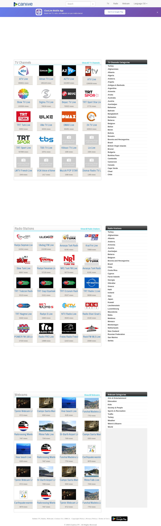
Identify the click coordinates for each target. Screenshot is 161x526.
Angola (111, 82)
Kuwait (111, 302)
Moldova (111, 318)
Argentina (112, 88)
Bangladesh (113, 114)
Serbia (110, 341)
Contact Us (59, 518)
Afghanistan (113, 69)
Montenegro (113, 325)
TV (108, 3)
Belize (110, 127)
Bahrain (111, 111)
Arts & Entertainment (117, 398)
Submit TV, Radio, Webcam (42, 518)
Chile (110, 174)
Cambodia (112, 158)
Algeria (111, 75)
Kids (110, 404)
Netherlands (113, 328)
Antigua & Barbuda (116, 85)
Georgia (111, 280)
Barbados (112, 117)
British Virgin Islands (117, 146)
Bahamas (112, 107)
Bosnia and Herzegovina (118, 139)
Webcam (126, 3)
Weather (111, 420)
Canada (111, 165)
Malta (110, 315)
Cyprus (111, 273)
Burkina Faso (113, 155)
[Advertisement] (80, 37)
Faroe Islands (114, 277)
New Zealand (113, 331)
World (110, 427)
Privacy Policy (91, 518)
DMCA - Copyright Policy (75, 518)
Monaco (111, 321)
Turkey (111, 66)
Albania (111, 72)
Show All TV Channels (91, 62)
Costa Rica (112, 270)
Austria (111, 101)
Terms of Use (104, 518)
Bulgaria (111, 152)
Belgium (111, 123)
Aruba (110, 95)
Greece (111, 286)
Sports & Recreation (116, 411)
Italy (109, 296)
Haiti (110, 289)
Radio (115, 3)
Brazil (110, 143)
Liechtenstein (114, 305)
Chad (110, 171)
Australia (112, 98)
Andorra (111, 79)
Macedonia (112, 312)
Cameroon (112, 162)
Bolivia (111, 133)
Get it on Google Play (115, 12)
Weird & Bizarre (114, 424)
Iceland (111, 293)
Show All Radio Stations (90, 228)
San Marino (113, 337)
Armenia (111, 91)
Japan (110, 299)
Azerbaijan (112, 104)
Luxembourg (113, 309)
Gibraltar (111, 283)
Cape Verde (113, 168)
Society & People (115, 408)
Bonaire (111, 136)
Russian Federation (116, 334)
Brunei (111, 149)
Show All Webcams (92, 394)
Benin (110, 130)
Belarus (111, 120)
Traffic (110, 414)
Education (112, 401)
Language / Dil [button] (140, 3)
